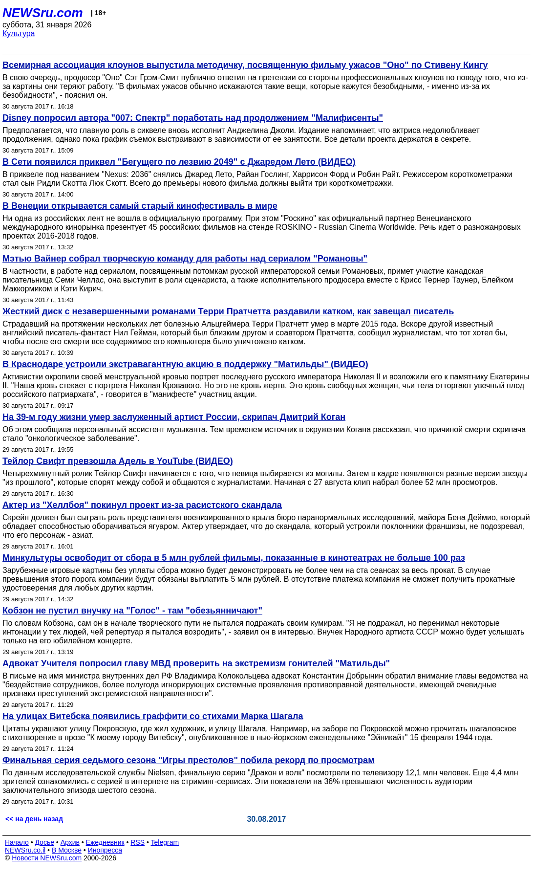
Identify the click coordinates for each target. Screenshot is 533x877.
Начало (17, 842)
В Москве (67, 850)
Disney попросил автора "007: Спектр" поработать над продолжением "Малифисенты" (192, 118)
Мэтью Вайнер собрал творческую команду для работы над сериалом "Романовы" (184, 258)
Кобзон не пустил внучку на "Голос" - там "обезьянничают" (132, 610)
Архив (70, 842)
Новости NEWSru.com (47, 858)
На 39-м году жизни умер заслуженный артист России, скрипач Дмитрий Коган (173, 417)
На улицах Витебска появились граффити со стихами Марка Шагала (152, 716)
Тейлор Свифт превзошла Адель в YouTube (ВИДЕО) (117, 461)
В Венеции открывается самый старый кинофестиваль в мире (139, 206)
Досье (44, 842)
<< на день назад (34, 819)
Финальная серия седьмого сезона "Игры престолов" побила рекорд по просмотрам (188, 760)
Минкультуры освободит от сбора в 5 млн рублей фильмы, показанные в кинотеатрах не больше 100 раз (233, 558)
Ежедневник (105, 842)
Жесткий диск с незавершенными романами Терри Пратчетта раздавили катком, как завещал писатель (228, 311)
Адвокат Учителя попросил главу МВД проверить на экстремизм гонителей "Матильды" (196, 663)
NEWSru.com (42, 12)
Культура (18, 33)
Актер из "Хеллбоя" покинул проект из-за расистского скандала (142, 505)
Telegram (165, 842)
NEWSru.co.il (25, 850)
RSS (137, 842)
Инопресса (105, 850)
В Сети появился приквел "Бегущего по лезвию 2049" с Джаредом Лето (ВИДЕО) (178, 162)
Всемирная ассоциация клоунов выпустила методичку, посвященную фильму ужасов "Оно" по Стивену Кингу (245, 65)
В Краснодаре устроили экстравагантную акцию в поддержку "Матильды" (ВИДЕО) (185, 364)
